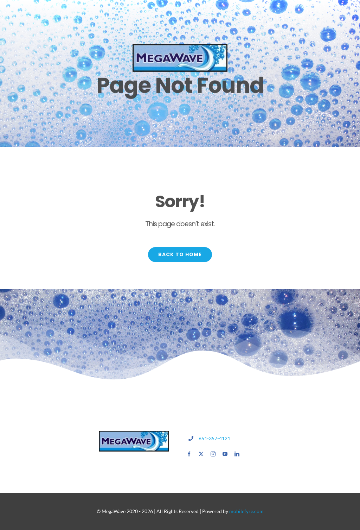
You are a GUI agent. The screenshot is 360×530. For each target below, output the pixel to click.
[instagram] (213, 454)
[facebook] (189, 454)
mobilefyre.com (246, 511)
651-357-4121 (214, 438)
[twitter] (201, 454)
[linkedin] (236, 454)
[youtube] (225, 454)
